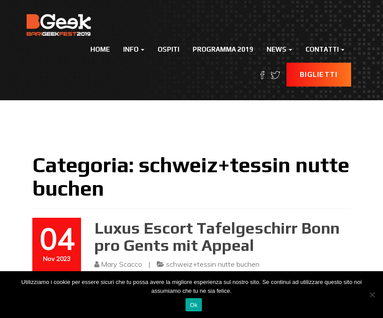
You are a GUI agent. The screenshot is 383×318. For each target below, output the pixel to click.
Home (100, 49)
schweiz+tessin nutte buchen (212, 264)
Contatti (325, 49)
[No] (372, 294)
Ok (193, 305)
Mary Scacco (121, 264)
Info (133, 49)
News (279, 49)
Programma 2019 (223, 49)
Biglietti (319, 74)
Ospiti (168, 49)
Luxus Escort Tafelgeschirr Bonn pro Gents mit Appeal (217, 237)
